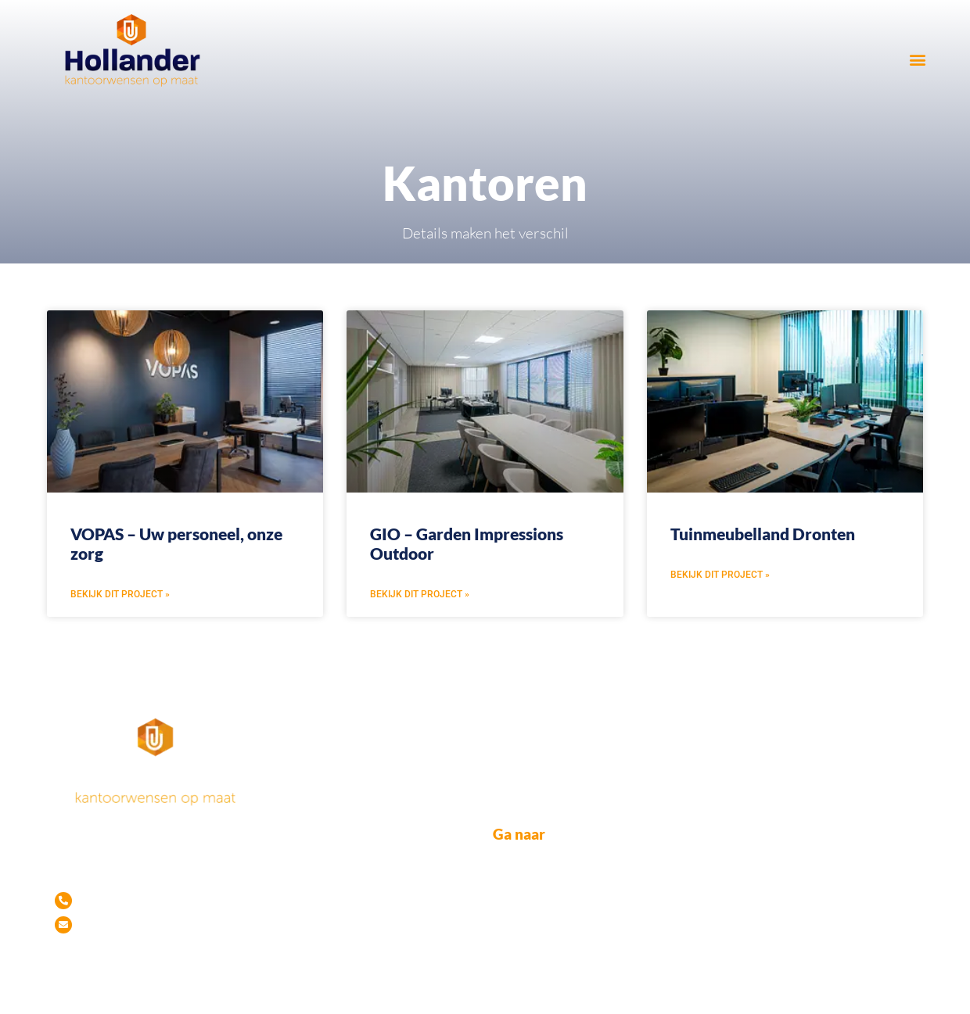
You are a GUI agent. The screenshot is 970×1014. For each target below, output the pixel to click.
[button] (917, 59)
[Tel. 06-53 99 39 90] (63, 900)
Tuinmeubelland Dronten (762, 533)
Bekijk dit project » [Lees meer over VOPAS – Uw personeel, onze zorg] (120, 594)
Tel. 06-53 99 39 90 (144, 897)
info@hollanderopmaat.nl (165, 925)
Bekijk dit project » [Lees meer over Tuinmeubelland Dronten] (720, 574)
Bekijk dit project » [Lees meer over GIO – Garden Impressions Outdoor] (419, 594)
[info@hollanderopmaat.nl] (63, 924)
